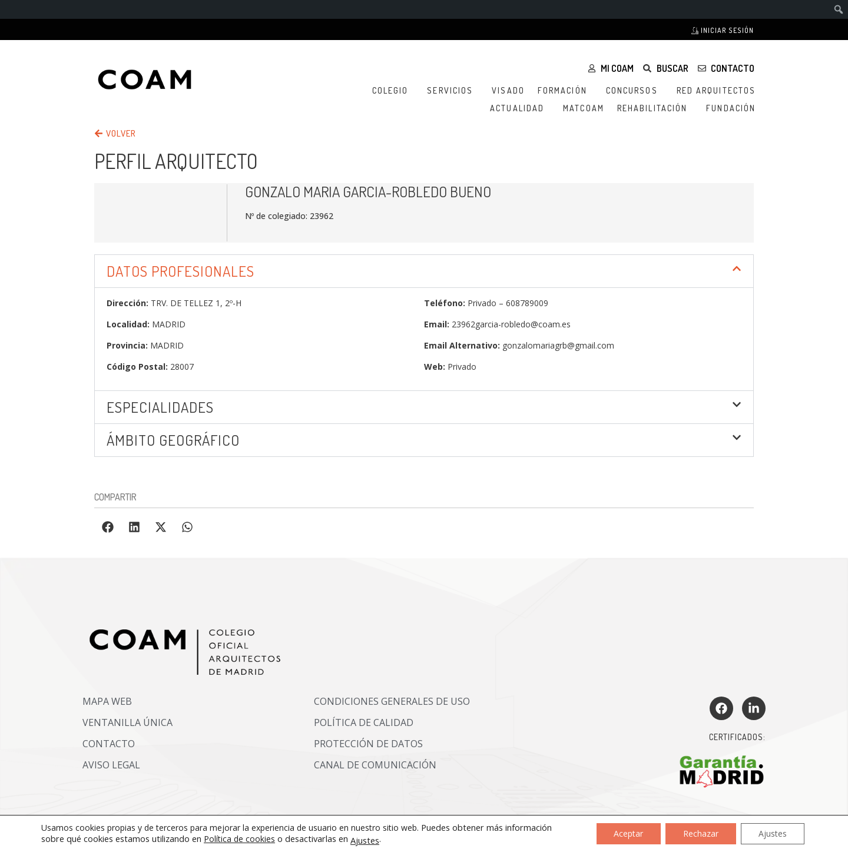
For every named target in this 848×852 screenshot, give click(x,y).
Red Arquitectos (719, 91)
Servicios (453, 91)
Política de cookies (239, 838)
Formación (565, 91)
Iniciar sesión (722, 30)
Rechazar (700, 833)
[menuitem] (839, 9)
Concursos (635, 91)
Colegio (393, 91)
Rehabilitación (655, 108)
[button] (424, 271)
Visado (508, 90)
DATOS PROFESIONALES (180, 270)
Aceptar (628, 833)
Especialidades (160, 406)
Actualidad (520, 108)
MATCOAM (583, 108)
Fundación (733, 108)
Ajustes (364, 840)
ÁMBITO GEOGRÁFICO (173, 439)
